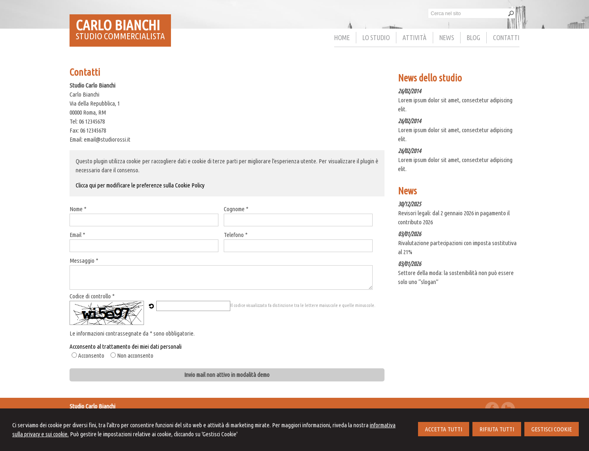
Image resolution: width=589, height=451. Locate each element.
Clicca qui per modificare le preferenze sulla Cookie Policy (140, 185)
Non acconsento (135, 355)
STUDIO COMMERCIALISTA (120, 36)
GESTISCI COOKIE (551, 429)
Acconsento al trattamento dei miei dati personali (126, 346)
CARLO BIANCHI (118, 25)
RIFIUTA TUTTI (496, 429)
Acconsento (91, 355)
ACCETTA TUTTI (443, 429)
